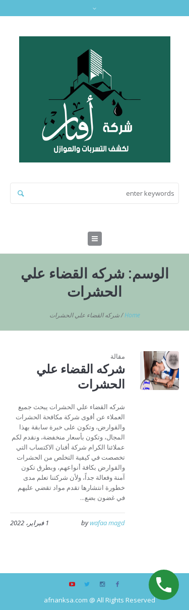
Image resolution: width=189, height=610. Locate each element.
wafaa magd (107, 522)
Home (132, 315)
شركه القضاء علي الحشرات (80, 376)
